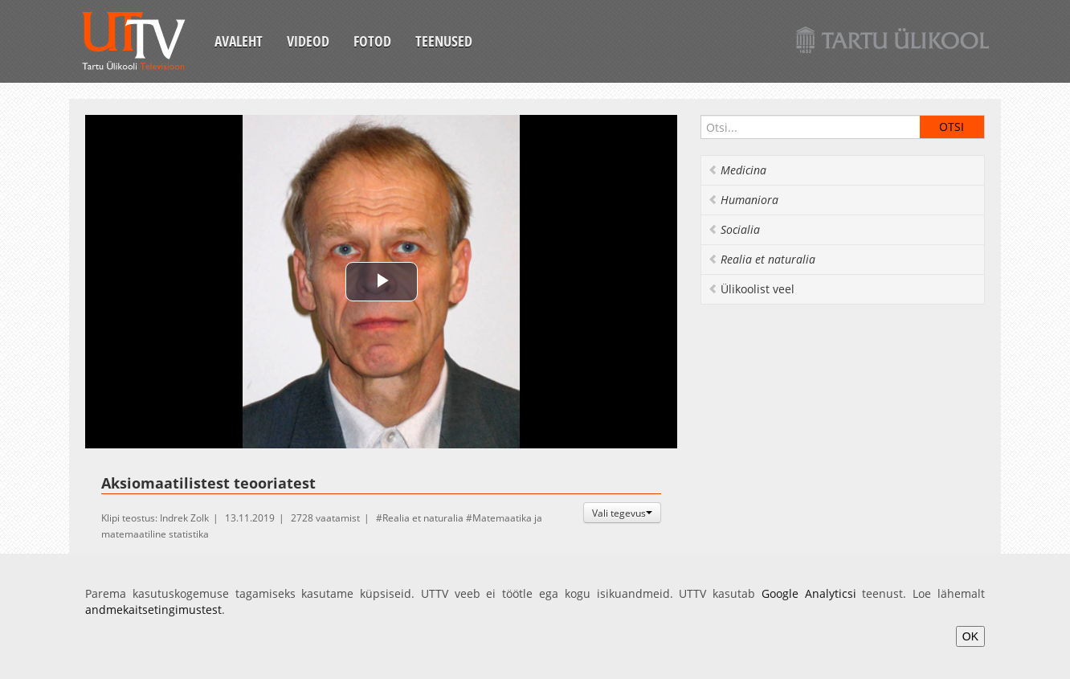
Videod (308, 41)
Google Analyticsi (809, 593)
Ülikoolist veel (751, 289)
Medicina (737, 170)
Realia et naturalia (423, 518)
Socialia (734, 229)
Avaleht (238, 41)
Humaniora (743, 199)
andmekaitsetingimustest (153, 609)
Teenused (443, 41)
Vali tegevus (622, 512)
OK (970, 636)
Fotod (372, 41)
